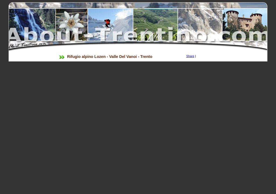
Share (190, 56)
